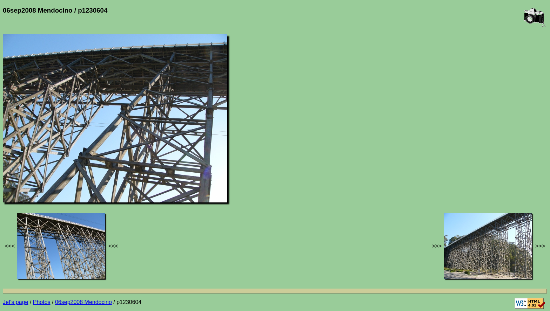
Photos (42, 302)
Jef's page (15, 302)
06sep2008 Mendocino (83, 302)
